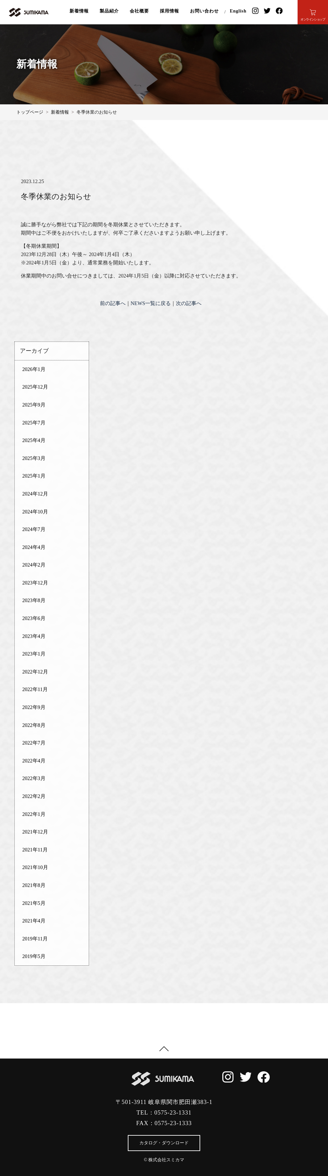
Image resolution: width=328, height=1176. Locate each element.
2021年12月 (35, 831)
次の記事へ (188, 303)
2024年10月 (35, 511)
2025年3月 (33, 458)
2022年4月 (33, 760)
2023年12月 (35, 582)
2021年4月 (33, 920)
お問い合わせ (204, 11)
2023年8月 (33, 600)
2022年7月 (33, 742)
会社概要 (139, 11)
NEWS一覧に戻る (151, 303)
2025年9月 (33, 404)
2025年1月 (33, 476)
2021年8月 (33, 885)
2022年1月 (33, 814)
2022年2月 (33, 796)
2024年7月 (33, 529)
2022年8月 (33, 725)
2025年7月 (33, 422)
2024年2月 (33, 565)
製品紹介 (109, 11)
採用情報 (169, 11)
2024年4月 (33, 547)
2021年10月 (35, 867)
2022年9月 (33, 707)
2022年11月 (35, 689)
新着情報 (79, 11)
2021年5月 (33, 903)
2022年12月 (35, 671)
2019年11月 (35, 938)
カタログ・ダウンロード (164, 1142)
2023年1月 (33, 653)
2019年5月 (33, 956)
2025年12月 (35, 387)
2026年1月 (33, 369)
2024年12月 (35, 493)
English (238, 11)
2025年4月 (33, 440)
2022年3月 (33, 778)
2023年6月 (33, 618)
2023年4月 (33, 636)
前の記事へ (113, 303)
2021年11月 (35, 849)
